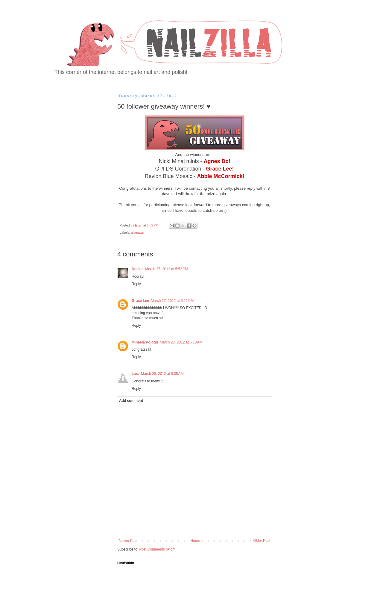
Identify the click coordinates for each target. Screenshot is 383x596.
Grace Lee (140, 301)
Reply (136, 284)
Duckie (137, 269)
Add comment (131, 401)
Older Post (261, 541)
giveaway (138, 232)
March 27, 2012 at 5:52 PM (166, 269)
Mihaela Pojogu (145, 342)
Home (195, 541)
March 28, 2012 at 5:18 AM (181, 342)
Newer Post (128, 541)
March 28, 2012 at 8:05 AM (162, 374)
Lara (135, 374)
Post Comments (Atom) (158, 549)
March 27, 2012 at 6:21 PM (172, 301)
